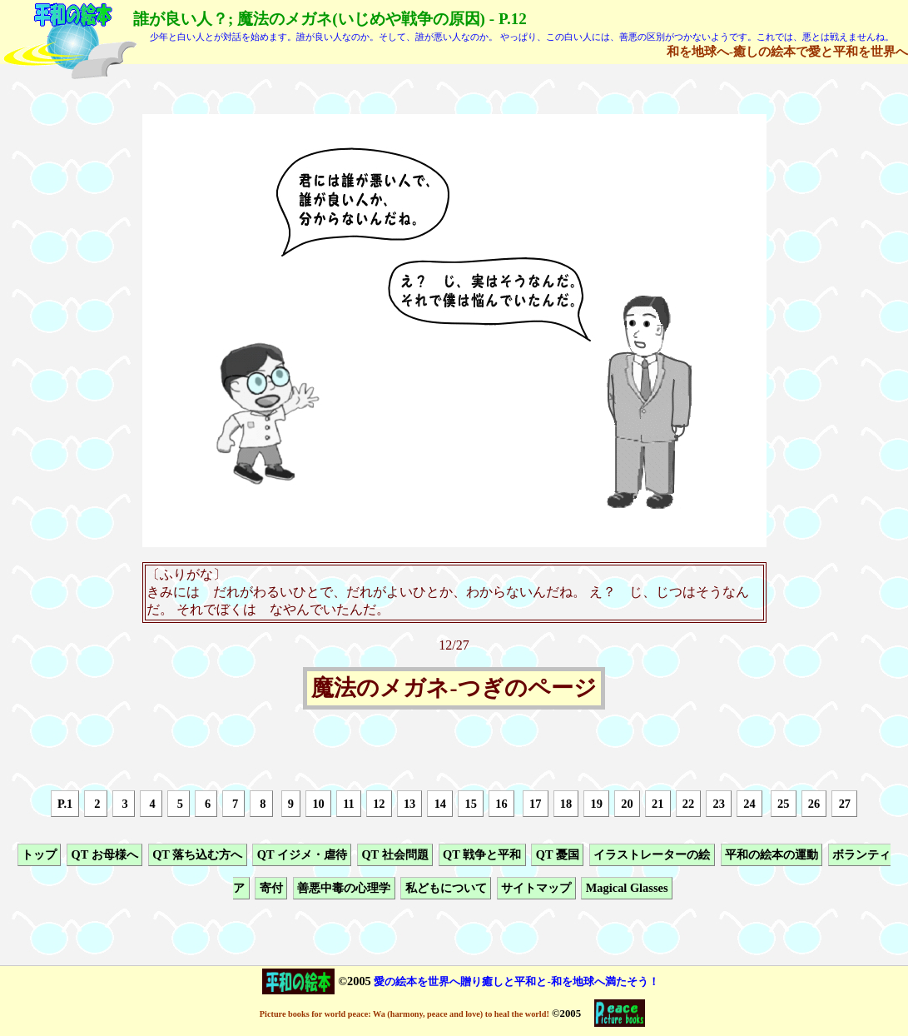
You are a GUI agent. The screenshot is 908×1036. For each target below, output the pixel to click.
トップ (39, 854)
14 (440, 803)
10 (318, 803)
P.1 (64, 803)
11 (349, 803)
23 (719, 803)
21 (657, 803)
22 (688, 803)
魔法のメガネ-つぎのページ (453, 688)
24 (749, 803)
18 (566, 803)
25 (783, 803)
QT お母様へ (104, 854)
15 (470, 803)
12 (379, 803)
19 (597, 803)
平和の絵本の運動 (771, 854)
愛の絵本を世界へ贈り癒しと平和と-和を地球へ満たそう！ (516, 981)
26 (814, 803)
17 (535, 803)
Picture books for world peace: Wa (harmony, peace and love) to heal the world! (404, 1014)
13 (409, 803)
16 (501, 803)
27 (845, 803)
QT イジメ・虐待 (302, 854)
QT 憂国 (557, 854)
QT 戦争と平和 (482, 854)
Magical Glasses (627, 888)
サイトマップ (536, 888)
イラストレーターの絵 (651, 854)
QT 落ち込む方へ (197, 854)
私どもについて (446, 888)
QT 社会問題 (394, 854)
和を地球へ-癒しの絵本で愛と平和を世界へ (787, 51)
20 (627, 803)
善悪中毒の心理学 (343, 888)
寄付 (271, 888)
